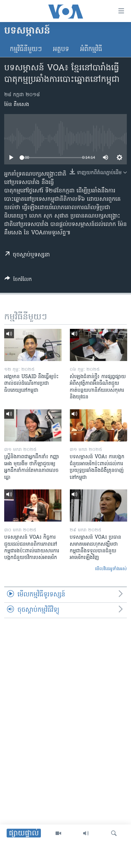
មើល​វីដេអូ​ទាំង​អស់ (111, 569)
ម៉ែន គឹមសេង (16, 104)
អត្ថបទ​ (61, 49)
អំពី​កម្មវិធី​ (91, 49)
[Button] (18, 280)
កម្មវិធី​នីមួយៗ (26, 49)
